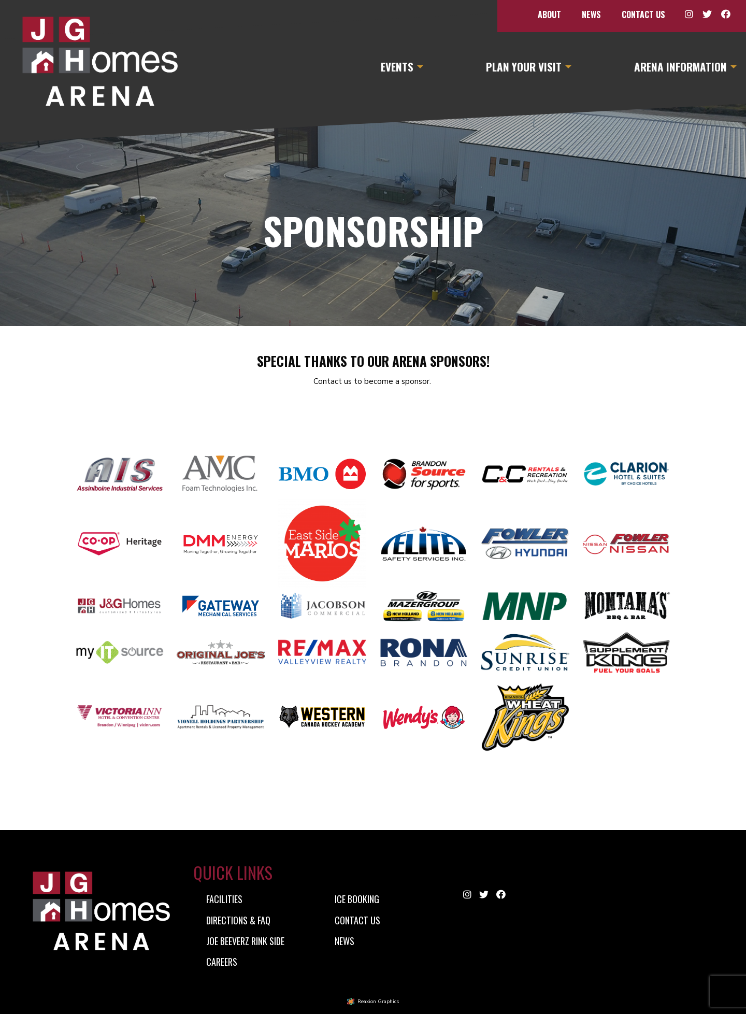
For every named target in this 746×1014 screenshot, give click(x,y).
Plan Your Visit (524, 67)
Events (397, 67)
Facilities (224, 899)
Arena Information (680, 67)
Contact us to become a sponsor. (373, 381)
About (549, 14)
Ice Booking (357, 899)
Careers (221, 961)
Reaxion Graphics (378, 1001)
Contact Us (643, 14)
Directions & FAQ (238, 920)
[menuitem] (549, 14)
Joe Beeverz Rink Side (245, 941)
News (591, 14)
